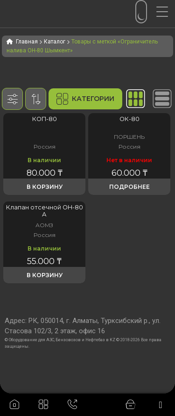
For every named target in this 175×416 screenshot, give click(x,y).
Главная (27, 41)
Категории (85, 99)
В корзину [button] (45, 186)
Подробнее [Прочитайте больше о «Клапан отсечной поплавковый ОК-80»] (129, 186)
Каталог (54, 41)
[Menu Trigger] (165, 11)
